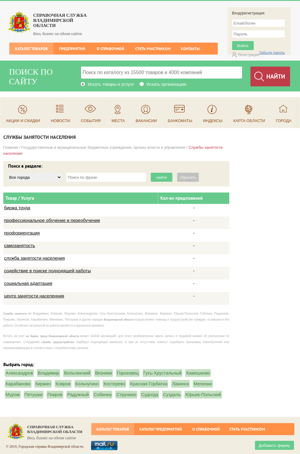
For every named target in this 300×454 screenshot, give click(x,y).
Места (118, 120)
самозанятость (19, 245)
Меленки (203, 383)
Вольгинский (77, 372)
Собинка (103, 394)
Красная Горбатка (148, 383)
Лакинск (180, 383)
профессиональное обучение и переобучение (52, 220)
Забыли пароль (272, 53)
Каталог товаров (31, 48)
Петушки (34, 394)
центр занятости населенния (34, 295)
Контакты (190, 48)
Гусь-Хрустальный (163, 372)
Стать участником (153, 48)
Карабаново (18, 383)
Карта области (249, 120)
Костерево (114, 383)
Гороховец (127, 372)
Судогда (149, 394)
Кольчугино (87, 383)
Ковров (63, 383)
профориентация (22, 232)
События (91, 120)
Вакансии (146, 120)
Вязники (103, 372)
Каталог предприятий (160, 429)
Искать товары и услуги (111, 84)
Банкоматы (180, 120)
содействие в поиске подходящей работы (47, 270)
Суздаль (172, 394)
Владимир (48, 372)
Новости (60, 120)
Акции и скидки (23, 120)
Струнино (126, 394)
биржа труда (17, 207)
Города (284, 120)
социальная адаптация (28, 283)
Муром (13, 394)
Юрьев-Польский (203, 394)
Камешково (198, 372)
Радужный (78, 394)
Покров (54, 394)
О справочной (110, 48)
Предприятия (72, 48)
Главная (10, 147)
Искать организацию (166, 84)
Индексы (213, 120)
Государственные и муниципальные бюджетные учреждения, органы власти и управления (103, 147)
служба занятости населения (34, 258)
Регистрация (248, 55)
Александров (19, 372)
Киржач (43, 383)
